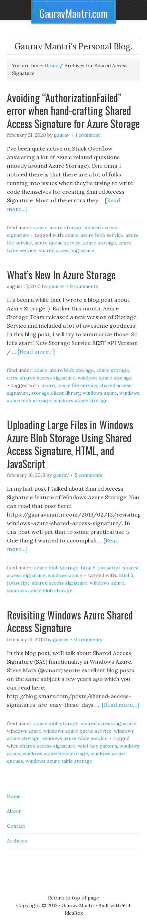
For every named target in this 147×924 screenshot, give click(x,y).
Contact (16, 826)
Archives (17, 841)
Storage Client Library (55, 393)
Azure (40, 227)
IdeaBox (74, 913)
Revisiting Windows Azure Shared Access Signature (70, 621)
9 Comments (84, 286)
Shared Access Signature (66, 250)
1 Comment (87, 135)
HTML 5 (88, 568)
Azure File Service (77, 385)
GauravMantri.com (73, 13)
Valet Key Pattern (97, 746)
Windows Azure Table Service (74, 738)
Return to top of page (73, 898)
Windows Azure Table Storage (59, 761)
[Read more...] (36, 351)
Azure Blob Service (102, 235)
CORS (12, 378)
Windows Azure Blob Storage (39, 590)
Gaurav (61, 135)
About (14, 811)
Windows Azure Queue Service (77, 731)
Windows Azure (99, 393)
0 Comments (88, 639)
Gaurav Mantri (78, 905)
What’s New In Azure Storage (61, 274)
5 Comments (88, 475)
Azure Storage (66, 227)
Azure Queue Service (58, 243)
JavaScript (109, 568)
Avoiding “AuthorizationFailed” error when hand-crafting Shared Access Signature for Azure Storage (73, 110)
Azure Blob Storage (72, 370)
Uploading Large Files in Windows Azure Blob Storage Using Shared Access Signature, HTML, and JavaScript (70, 444)
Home (14, 796)
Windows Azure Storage (105, 378)
